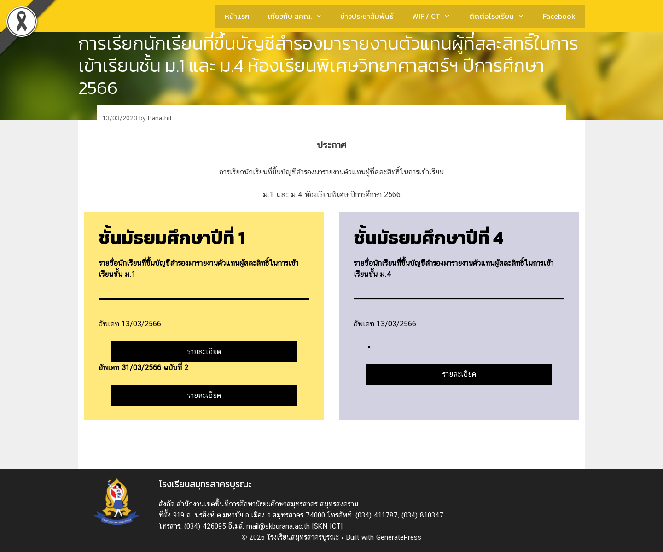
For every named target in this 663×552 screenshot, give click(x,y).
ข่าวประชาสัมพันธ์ (367, 16)
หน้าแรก (237, 16)
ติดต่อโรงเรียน (501, 16)
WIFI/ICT (436, 16)
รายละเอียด (204, 351)
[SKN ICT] (327, 526)
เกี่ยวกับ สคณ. (300, 16)
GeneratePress (398, 537)
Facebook (559, 16)
